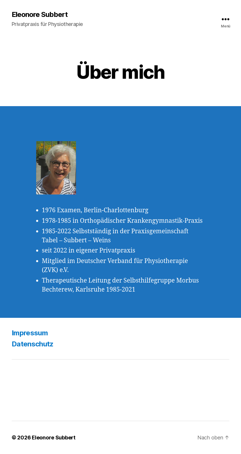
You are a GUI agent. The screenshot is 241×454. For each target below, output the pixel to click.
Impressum (30, 333)
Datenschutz (33, 344)
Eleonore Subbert (40, 14)
